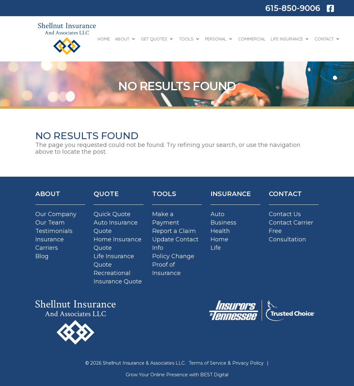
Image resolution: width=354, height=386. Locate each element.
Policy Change (173, 256)
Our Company (55, 214)
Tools (186, 38)
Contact (324, 38)
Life (216, 247)
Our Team (50, 222)
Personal (215, 38)
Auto (217, 214)
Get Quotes (154, 38)
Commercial (252, 38)
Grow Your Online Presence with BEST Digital (177, 375)
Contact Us (285, 214)
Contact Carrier (291, 222)
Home (103, 38)
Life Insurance (287, 38)
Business (223, 222)
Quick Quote (112, 214)
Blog (42, 256)
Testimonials (54, 231)
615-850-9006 (292, 8)
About (122, 38)
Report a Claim (174, 231)
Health (220, 231)
